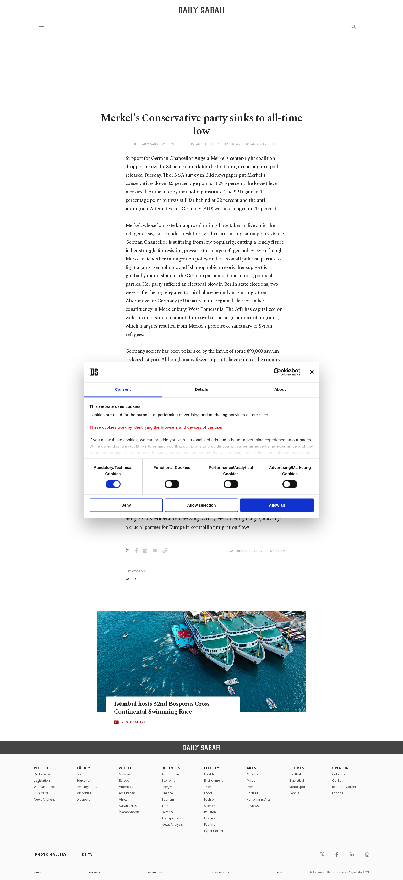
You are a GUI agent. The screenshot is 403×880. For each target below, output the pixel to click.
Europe (124, 780)
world (131, 579)
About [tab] (280, 389)
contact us (220, 872)
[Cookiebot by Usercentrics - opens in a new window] (277, 372)
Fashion (210, 799)
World (126, 768)
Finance (167, 793)
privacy (94, 872)
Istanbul (82, 774)
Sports (296, 768)
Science (209, 805)
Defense (168, 812)
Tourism (168, 799)
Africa (123, 799)
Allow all (277, 505)
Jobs (37, 872)
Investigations (87, 787)
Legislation (42, 780)
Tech (165, 805)
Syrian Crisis (128, 805)
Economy (168, 780)
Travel (208, 787)
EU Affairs (41, 793)
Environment (213, 780)
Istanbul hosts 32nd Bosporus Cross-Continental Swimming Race (165, 708)
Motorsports (298, 787)
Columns (338, 774)
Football (295, 774)
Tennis (294, 793)
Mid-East (125, 774)
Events (251, 787)
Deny (126, 505)
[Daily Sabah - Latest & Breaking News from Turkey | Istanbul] (201, 10)
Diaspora (83, 799)
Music (251, 780)
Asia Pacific (127, 793)
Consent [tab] (123, 389)
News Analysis (44, 799)
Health (209, 774)
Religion (210, 812)
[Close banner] (312, 372)
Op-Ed (336, 780)
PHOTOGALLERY (134, 722)
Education (84, 780)
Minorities (84, 793)
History (209, 818)
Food (208, 793)
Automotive (170, 774)
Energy (167, 787)
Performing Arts (258, 799)
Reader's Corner (344, 787)
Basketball (297, 780)
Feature (209, 824)
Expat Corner (214, 831)
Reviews (253, 805)
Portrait (252, 793)
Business (171, 768)
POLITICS (43, 768)
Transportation (173, 818)
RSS (280, 872)
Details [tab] (201, 389)
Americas (126, 787)
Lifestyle (214, 768)
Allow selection (201, 505)
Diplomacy (42, 774)
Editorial (338, 793)
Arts (252, 768)
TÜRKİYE (85, 768)
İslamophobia (129, 812)
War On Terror (45, 787)
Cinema (252, 774)
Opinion (340, 768)
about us (155, 872)
